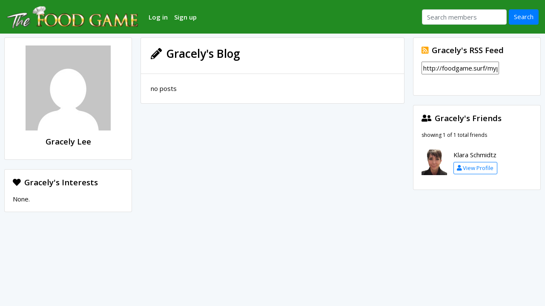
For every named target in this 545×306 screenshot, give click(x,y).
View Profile (475, 168)
